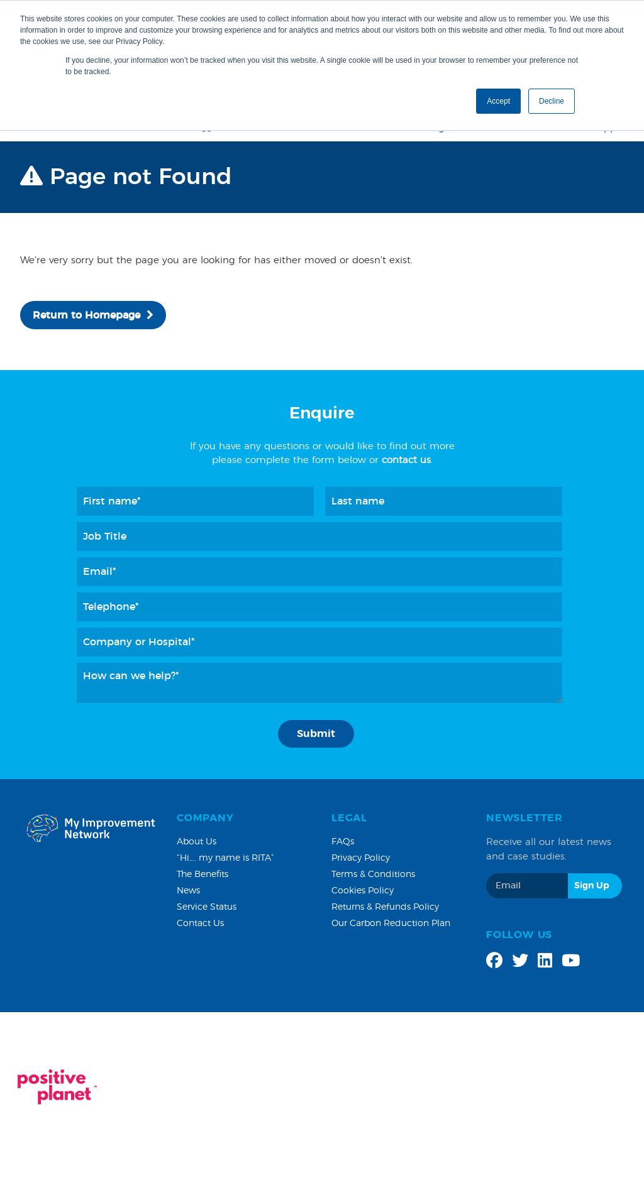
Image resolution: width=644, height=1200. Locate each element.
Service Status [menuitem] (206, 907)
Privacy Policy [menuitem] (360, 858)
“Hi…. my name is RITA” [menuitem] (225, 858)
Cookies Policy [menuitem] (362, 890)
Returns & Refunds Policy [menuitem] (385, 907)
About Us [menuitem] (196, 841)
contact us (406, 460)
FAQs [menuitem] (342, 841)
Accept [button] (498, 101)
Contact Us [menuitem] (200, 923)
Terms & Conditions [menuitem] (373, 874)
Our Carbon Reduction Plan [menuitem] (390, 923)
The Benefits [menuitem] (202, 874)
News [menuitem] (188, 890)
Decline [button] (551, 101)
